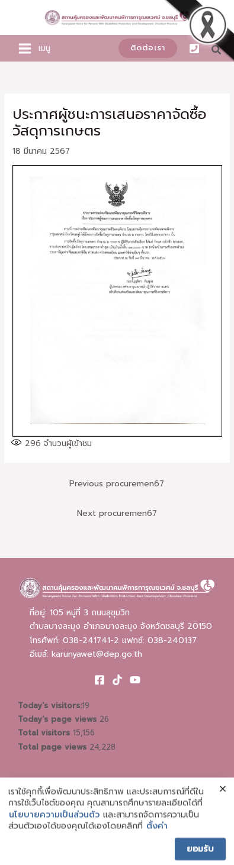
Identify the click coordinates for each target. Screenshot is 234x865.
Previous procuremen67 (116, 483)
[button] (147, 48)
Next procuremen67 (117, 513)
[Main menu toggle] (25, 48)
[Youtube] (135, 679)
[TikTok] (117, 679)
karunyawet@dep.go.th (97, 654)
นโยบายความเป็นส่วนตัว (54, 822)
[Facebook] (99, 679)
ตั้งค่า (157, 834)
